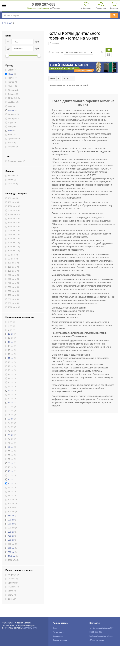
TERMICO (12, 98)
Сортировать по (55, 52)
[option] (83, 67)
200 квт (11, 520)
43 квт (10, 431)
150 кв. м (12, 271)
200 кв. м (12, 275)
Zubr (10, 106)
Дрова (11, 599)
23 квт (10, 382)
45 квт (10, 439)
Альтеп (11, 110)
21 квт (10, 374)
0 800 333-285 (95, 632)
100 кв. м (12, 263)
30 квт (10, 399)
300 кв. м (12, 279)
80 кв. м (11, 259)
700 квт (11, 548)
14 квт (10, 346)
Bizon (10, 70)
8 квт (10, 330)
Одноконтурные (15, 161)
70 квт (10, 467)
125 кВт (11, 508)
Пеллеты (12, 587)
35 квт (10, 415)
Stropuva (12, 90)
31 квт (10, 403)
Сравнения (58, 636)
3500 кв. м (12, 218)
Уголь (10, 595)
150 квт (11, 516)
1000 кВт (12, 560)
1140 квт (12, 556)
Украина (11, 176)
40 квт (10, 423)
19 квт (10, 366)
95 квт (10, 483)
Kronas (11, 82)
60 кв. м (11, 255)
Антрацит (12, 114)
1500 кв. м (12, 226)
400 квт (11, 536)
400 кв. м (12, 283)
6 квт (10, 322)
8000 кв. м (12, 210)
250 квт (11, 524)
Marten (11, 86)
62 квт (10, 459)
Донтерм (12, 118)
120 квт (11, 504)
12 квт (10, 338)
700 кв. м (12, 295)
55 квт (10, 451)
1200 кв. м (12, 222)
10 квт (10, 334)
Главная (7, 23)
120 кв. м (12, 267)
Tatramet (12, 94)
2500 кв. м (12, 235)
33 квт (10, 411)
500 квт (11, 540)
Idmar (10, 74)
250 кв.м (12, 198)
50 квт (10, 447)
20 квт (10, 370)
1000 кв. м (12, 307)
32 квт (10, 407)
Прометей (12, 138)
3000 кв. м (12, 239)
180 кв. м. (12, 202)
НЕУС (10, 134)
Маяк (10, 131)
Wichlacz (12, 102)
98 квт (10, 491)
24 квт (10, 386)
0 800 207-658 (44, 4)
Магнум (11, 126)
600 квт (11, 544)
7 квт (10, 326)
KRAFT (11, 78)
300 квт (11, 528)
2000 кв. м (12, 231)
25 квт (10, 390)
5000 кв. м (12, 247)
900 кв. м (12, 303)
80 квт (10, 475)
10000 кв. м (13, 214)
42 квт (10, 427)
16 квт (10, 354)
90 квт (10, 479)
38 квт (10, 419)
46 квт (10, 443)
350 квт (11, 532)
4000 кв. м (12, 243)
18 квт (10, 362)
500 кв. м (12, 287)
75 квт (10, 471)
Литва (10, 180)
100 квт (11, 500)
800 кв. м (12, 299)
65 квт (10, 463)
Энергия (11, 147)
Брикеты (12, 583)
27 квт (10, 394)
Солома (11, 579)
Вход (55, 628)
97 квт (10, 487)
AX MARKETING (29, 628)
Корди (10, 122)
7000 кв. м (12, 206)
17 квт (10, 358)
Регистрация (58, 632)
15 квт (10, 350)
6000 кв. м (12, 251)
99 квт (10, 495)
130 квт (11, 512)
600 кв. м (12, 291)
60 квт (10, 455)
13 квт (10, 342)
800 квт (11, 552)
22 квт (10, 378)
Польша (11, 184)
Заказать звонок (60, 640)
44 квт (10, 435)
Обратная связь (96, 640)
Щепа (10, 591)
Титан (10, 143)
